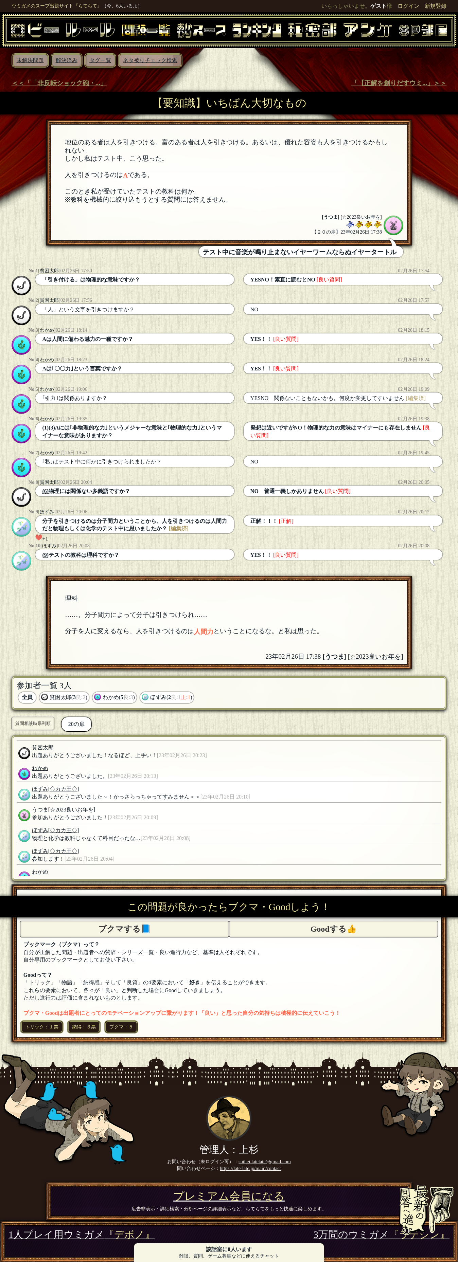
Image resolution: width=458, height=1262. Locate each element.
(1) (45, 428)
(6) (45, 491)
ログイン (408, 6)
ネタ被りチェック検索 (150, 60)
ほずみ (47, 511)
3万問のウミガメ (382, 1234)
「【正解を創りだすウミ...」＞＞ (398, 83)
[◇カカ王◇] (63, 789)
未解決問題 (30, 60)
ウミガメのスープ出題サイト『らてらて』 (57, 5)
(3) (52, 428)
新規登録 (435, 6)
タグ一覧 (100, 60)
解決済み (66, 60)
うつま (330, 217)
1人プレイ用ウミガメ (81, 1234)
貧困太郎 (49, 270)
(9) (45, 555)
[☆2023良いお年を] (361, 217)
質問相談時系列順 (33, 723)
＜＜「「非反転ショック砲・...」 (59, 83)
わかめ (47, 330)
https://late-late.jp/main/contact (250, 1168)
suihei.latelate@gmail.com (265, 1161)
